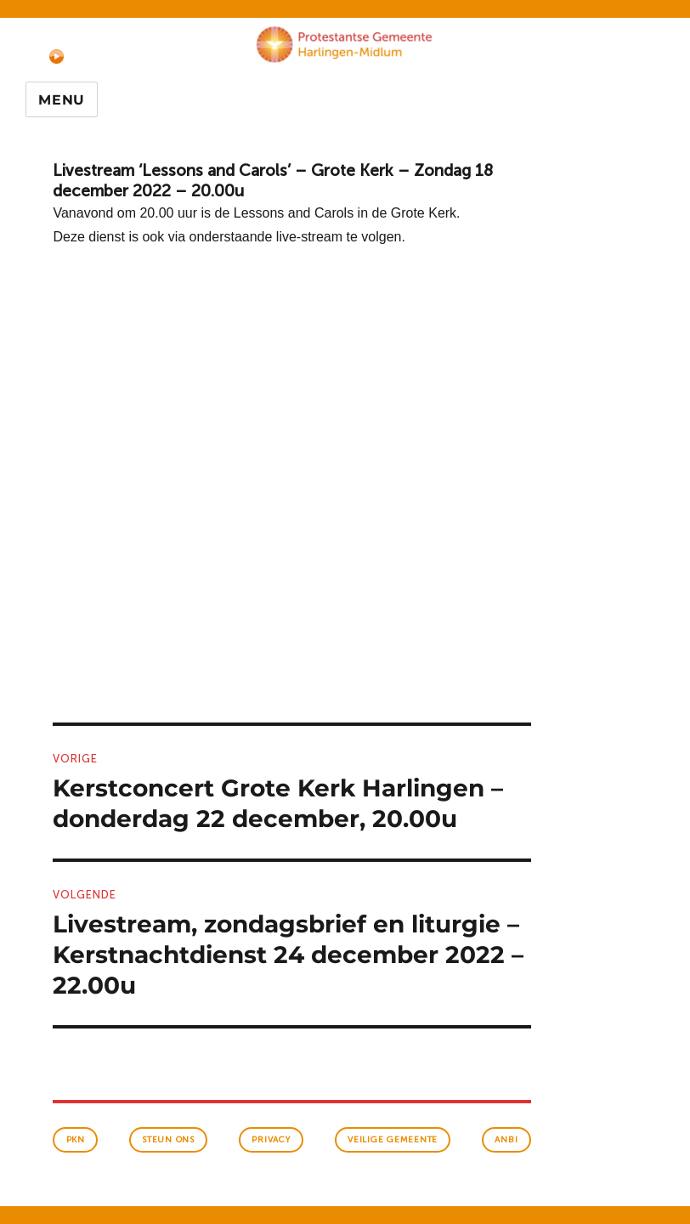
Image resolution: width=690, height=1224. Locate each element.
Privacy (271, 1140)
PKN (75, 1140)
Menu (61, 100)
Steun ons (168, 1140)
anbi (506, 1140)
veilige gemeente (393, 1140)
